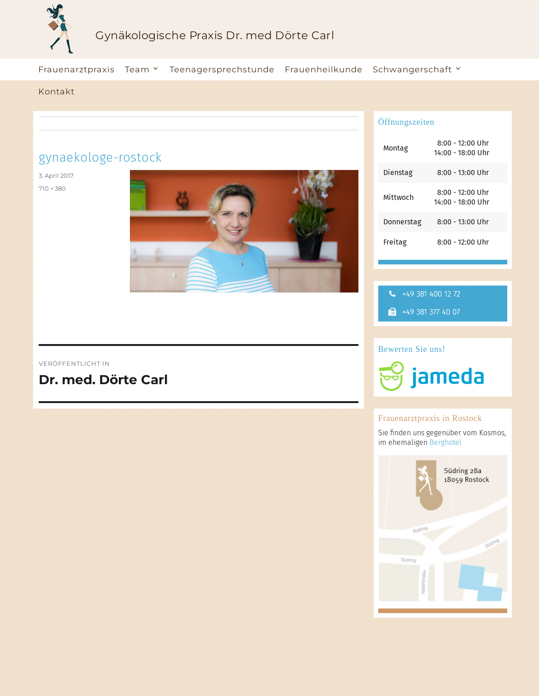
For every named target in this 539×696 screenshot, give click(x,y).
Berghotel (445, 443)
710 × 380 (52, 188)
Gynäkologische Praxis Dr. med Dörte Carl (214, 35)
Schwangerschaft (412, 69)
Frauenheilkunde (324, 69)
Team (137, 69)
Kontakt (56, 92)
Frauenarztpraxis (76, 69)
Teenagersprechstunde (222, 69)
